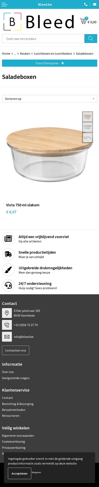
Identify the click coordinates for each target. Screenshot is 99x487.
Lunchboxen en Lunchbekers (53, 53)
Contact (7, 398)
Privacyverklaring (13, 448)
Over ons (8, 372)
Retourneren (10, 416)
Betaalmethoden (13, 410)
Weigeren (36, 472)
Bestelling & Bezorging (18, 404)
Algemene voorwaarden (18, 435)
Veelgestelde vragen (15, 378)
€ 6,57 (11, 211)
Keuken (25, 53)
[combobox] (43, 38)
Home (6, 53)
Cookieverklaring (13, 441)
